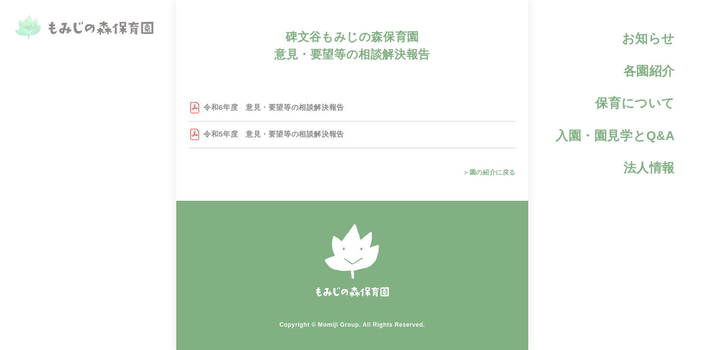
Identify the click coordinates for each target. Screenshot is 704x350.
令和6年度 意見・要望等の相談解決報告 (273, 107)
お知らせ (648, 38)
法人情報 (649, 168)
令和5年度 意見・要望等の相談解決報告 (273, 134)
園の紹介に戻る (492, 172)
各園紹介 (649, 71)
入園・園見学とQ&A (615, 135)
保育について (635, 103)
